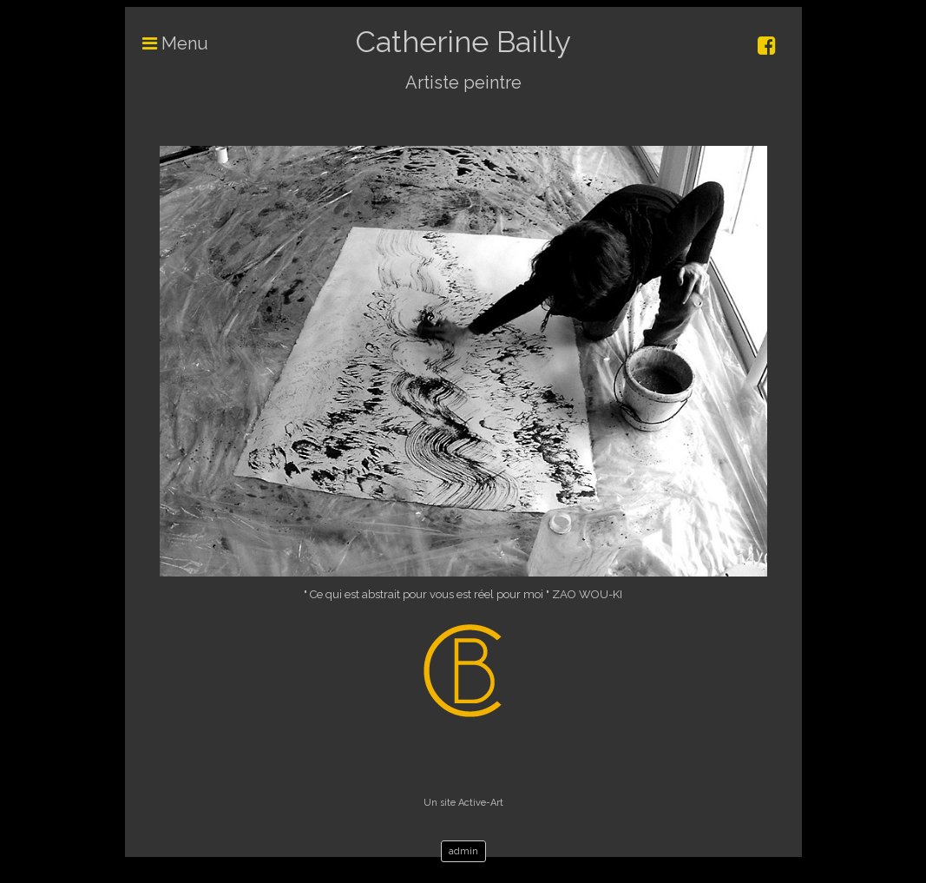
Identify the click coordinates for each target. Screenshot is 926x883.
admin (463, 851)
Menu (166, 43)
